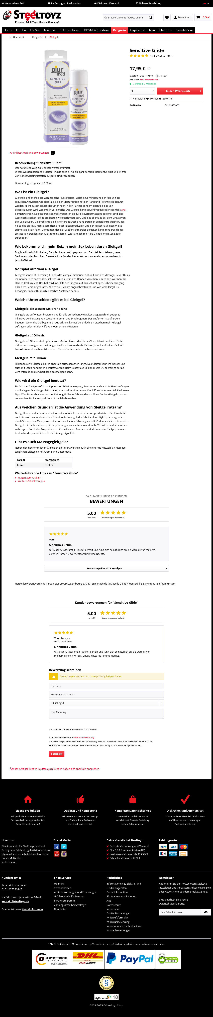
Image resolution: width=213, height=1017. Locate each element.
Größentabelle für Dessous (69, 896)
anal (123, 209)
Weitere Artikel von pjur (30, 481)
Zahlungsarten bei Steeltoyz (70, 905)
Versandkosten (62, 888)
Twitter (64, 847)
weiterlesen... (9, 862)
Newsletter (60, 909)
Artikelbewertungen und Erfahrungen (75, 892)
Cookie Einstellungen (118, 913)
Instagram (64, 854)
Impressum (112, 909)
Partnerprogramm (64, 900)
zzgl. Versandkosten (149, 79)
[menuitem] (128, 19)
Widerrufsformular (117, 917)
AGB (108, 900)
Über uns (59, 883)
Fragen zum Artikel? (27, 477)
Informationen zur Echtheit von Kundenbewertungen (124, 928)
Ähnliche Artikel (19, 768)
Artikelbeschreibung (21, 152)
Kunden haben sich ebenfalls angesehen (76, 768)
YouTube (57, 854)
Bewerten (166, 98)
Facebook (57, 847)
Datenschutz (113, 905)
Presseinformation (117, 892)
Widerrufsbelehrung (117, 921)
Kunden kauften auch (40, 768)
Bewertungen (44, 152)
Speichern (56, 753)
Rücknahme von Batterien (121, 896)
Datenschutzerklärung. (84, 737)
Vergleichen (138, 98)
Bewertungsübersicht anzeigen (127, 568)
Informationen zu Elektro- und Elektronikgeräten (123, 886)
